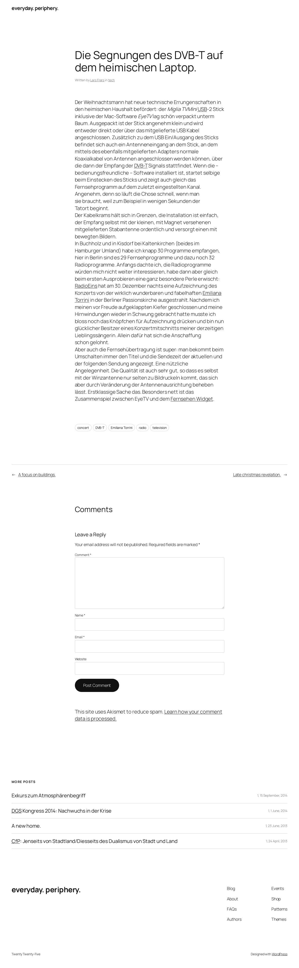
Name (80, 615)
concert (83, 427)
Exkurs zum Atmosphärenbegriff (49, 795)
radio (142, 427)
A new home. (26, 826)
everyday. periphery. (35, 8)
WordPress (279, 954)
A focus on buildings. (37, 474)
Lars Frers (97, 80)
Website (80, 659)
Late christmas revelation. (257, 474)
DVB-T (100, 427)
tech (111, 80)
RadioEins (86, 285)
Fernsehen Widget (192, 398)
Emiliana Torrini (121, 427)
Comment (83, 555)
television (159, 427)
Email (80, 637)
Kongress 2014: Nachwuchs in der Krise (61, 811)
